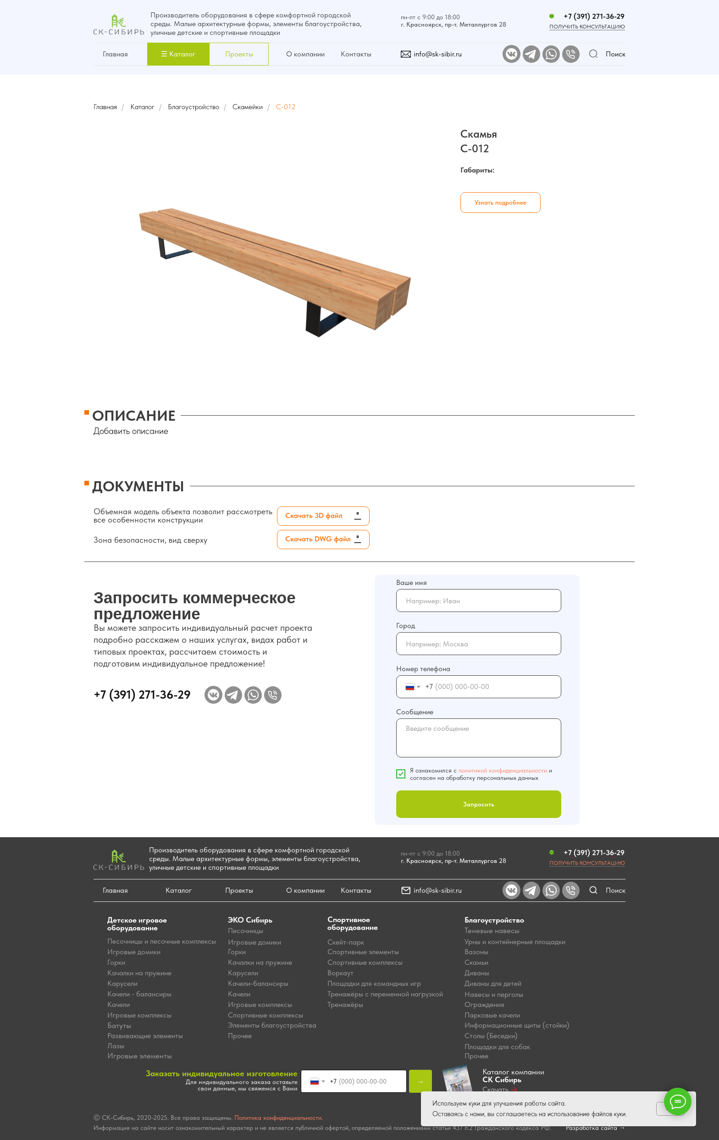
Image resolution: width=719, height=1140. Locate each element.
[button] (178, 54)
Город (405, 625)
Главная (115, 54)
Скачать (495, 1089)
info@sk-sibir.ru (438, 54)
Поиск (615, 54)
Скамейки (247, 106)
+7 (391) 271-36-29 (594, 16)
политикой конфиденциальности (503, 770)
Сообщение (414, 711)
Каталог (142, 106)
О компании (305, 54)
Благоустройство (193, 106)
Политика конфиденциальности (277, 1117)
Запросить (478, 804)
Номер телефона (423, 668)
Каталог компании (513, 1075)
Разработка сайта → (595, 1127)
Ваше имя (411, 582)
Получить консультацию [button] (587, 863)
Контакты (356, 54)
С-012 (286, 106)
